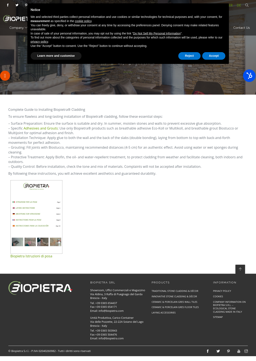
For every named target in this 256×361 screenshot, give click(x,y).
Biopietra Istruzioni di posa (31, 256)
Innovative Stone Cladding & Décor (174, 296)
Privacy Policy (222, 290)
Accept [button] (214, 55)
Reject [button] (189, 55)
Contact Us (241, 28)
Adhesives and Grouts (41, 128)
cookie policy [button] (83, 21)
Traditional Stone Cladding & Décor (175, 290)
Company (18, 28)
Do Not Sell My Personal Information (157, 33)
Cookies (218, 296)
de (239, 5)
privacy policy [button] (39, 41)
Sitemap (218, 317)
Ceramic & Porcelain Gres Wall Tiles (174, 301)
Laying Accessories (164, 312)
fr (230, 5)
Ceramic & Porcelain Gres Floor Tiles (175, 307)
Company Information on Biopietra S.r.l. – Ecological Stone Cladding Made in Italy (229, 306)
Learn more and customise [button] (56, 55)
